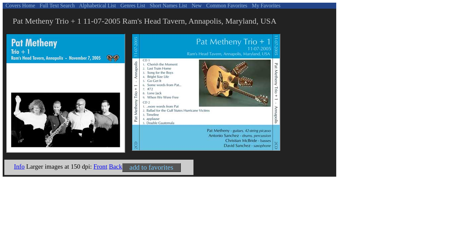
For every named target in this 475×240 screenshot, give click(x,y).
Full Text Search (56, 5)
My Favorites (266, 5)
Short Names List (167, 5)
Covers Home (19, 5)
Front (100, 166)
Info (19, 166)
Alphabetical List (97, 5)
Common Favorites (226, 5)
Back (115, 166)
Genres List (132, 5)
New (195, 5)
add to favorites (151, 167)
